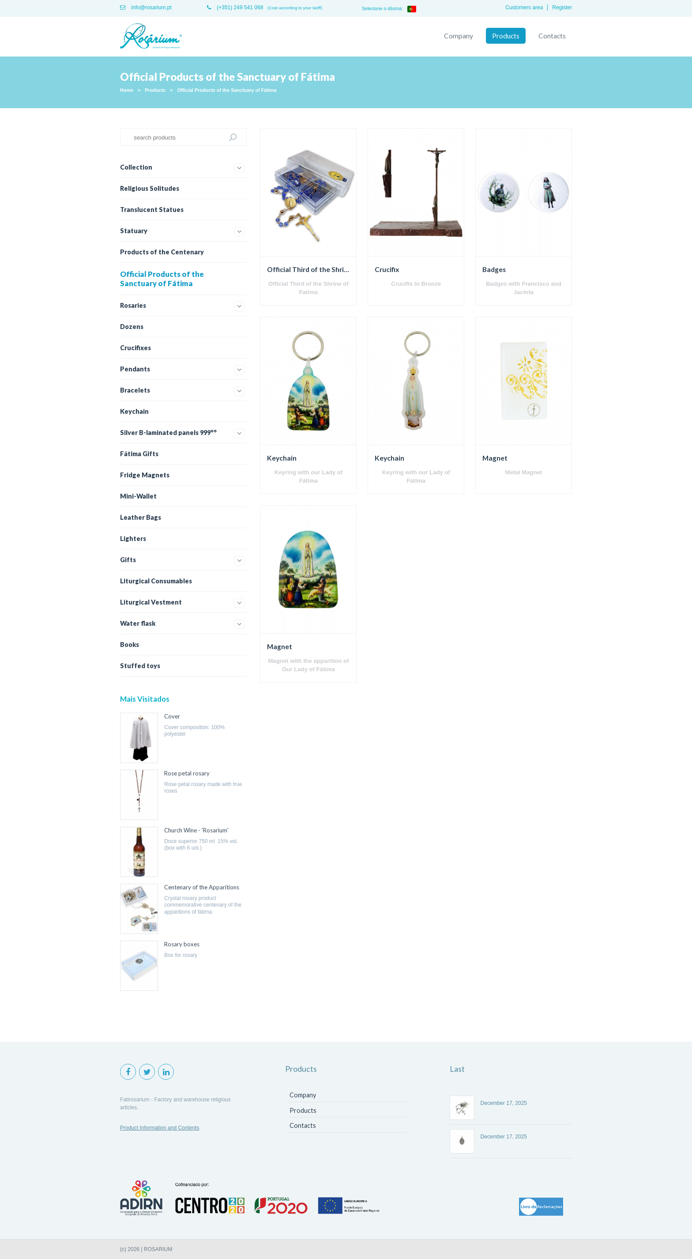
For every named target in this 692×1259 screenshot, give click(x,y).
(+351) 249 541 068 (235, 7)
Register (562, 7)
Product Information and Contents (159, 1128)
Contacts (552, 36)
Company (458, 36)
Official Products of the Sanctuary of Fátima (226, 90)
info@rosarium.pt (146, 7)
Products (505, 36)
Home (126, 90)
